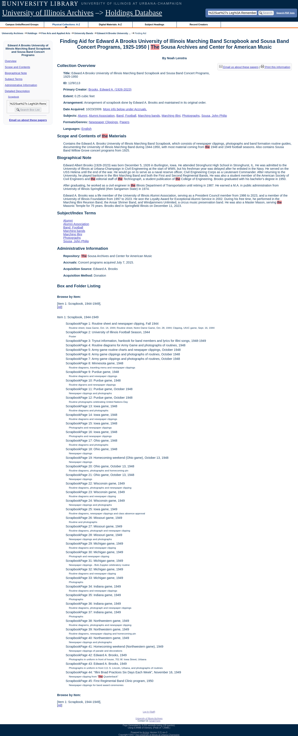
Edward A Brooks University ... (114, 33)
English (86, 128)
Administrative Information (21, 85)
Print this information (275, 67)
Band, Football (126, 115)
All (59, 307)
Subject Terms (13, 79)
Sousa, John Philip (214, 115)
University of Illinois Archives (48, 13)
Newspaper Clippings (103, 122)
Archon (145, 732)
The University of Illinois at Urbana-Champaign (157, 735)
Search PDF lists (285, 12)
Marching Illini (171, 115)
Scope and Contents (17, 67)
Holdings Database (133, 13)
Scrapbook (13, 96)
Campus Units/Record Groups (22, 24)
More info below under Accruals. (125, 109)
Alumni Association (102, 115)
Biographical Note (16, 73)
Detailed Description (17, 91)
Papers (124, 122)
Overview (10, 61)
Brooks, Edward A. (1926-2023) (110, 89)
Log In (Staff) (149, 712)
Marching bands (149, 115)
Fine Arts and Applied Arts (55, 33)
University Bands (83, 33)
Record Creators (199, 24)
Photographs (191, 115)
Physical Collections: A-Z (66, 24)
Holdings (32, 33)
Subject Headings (154, 24)
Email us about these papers (28, 120)
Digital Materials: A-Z (110, 24)
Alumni (82, 115)
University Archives (12, 33)
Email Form (154, 721)
